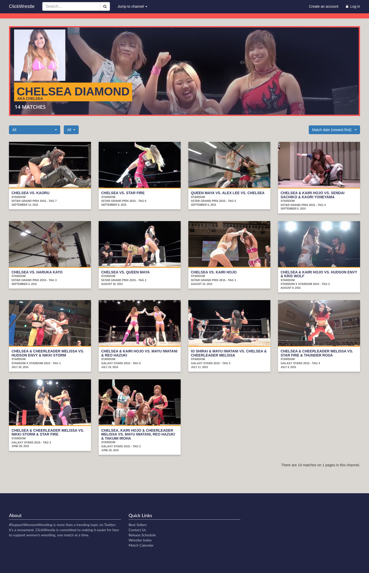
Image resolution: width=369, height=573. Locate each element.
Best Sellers (138, 524)
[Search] (105, 6)
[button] (34, 129)
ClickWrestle (22, 6)
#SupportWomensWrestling (31, 524)
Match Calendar (141, 545)
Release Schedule (142, 535)
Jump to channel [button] (133, 6)
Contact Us (137, 530)
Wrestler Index (140, 540)
